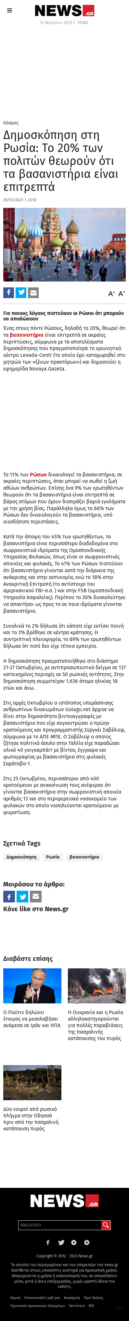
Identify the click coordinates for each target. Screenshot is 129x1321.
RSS (91, 1306)
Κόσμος (11, 123)
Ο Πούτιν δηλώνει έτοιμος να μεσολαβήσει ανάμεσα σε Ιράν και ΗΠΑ (31, 1018)
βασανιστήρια (27, 335)
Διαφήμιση (72, 1298)
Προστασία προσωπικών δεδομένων (37, 1306)
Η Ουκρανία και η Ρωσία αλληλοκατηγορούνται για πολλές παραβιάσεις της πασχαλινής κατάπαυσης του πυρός (95, 1025)
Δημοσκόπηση (21, 857)
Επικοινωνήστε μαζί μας (42, 1298)
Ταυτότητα (77, 1306)
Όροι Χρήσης (93, 1298)
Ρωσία (53, 857)
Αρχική (15, 1298)
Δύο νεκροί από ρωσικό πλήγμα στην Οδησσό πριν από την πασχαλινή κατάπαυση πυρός (30, 1119)
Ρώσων (38, 475)
